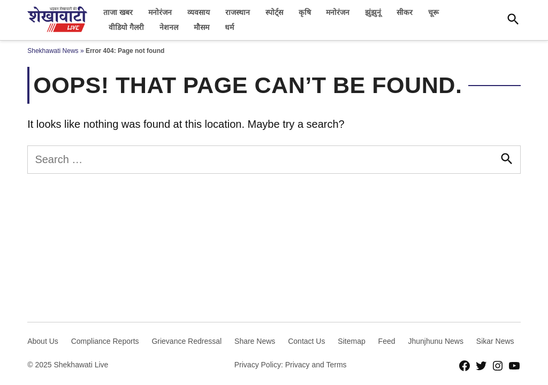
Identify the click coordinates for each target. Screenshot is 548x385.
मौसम (201, 27)
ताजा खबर (118, 12)
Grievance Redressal (186, 341)
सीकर (405, 12)
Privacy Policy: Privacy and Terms (290, 364)
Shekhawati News (52, 51)
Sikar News (495, 341)
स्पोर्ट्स (274, 12)
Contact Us (306, 341)
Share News (254, 341)
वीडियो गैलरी (126, 27)
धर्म (229, 27)
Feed (386, 341)
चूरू (433, 12)
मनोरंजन (160, 12)
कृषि (305, 12)
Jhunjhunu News (435, 341)
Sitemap (351, 341)
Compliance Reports (105, 341)
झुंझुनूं (373, 12)
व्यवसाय (198, 12)
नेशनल (168, 27)
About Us (42, 341)
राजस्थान (237, 12)
